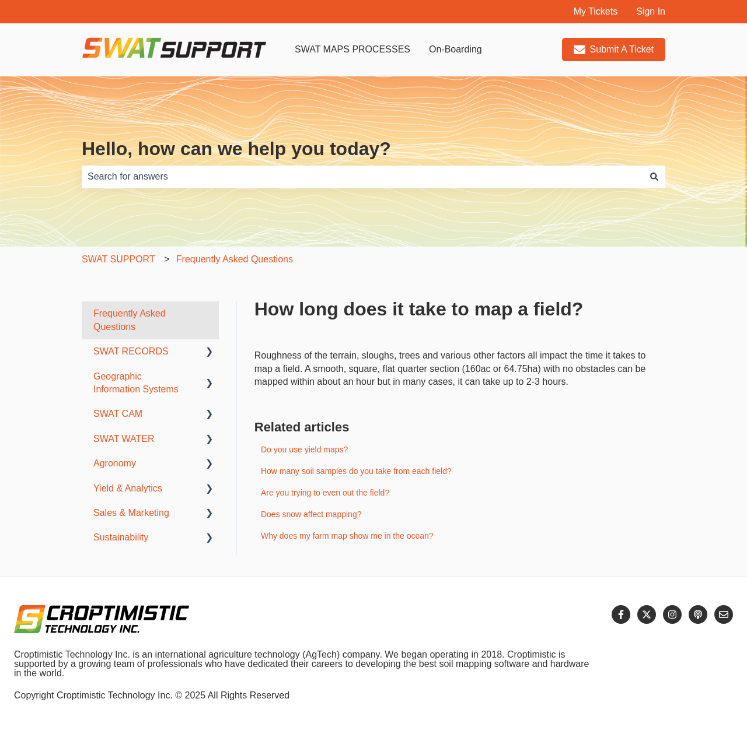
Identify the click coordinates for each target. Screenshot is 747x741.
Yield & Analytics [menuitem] (127, 488)
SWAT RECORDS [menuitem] (131, 351)
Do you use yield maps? (304, 449)
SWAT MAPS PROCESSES (352, 49)
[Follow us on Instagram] (672, 614)
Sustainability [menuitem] (120, 537)
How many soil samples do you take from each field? (356, 471)
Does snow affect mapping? (311, 514)
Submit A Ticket (614, 49)
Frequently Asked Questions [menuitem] (129, 319)
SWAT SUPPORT (118, 259)
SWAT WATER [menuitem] (124, 439)
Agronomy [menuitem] (114, 463)
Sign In (650, 11)
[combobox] (362, 177)
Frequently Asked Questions (234, 259)
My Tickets (596, 11)
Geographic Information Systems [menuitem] (136, 382)
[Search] (654, 177)
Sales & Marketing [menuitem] (131, 513)
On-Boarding (455, 49)
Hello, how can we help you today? (236, 148)
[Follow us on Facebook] (621, 614)
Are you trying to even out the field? (325, 492)
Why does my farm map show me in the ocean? (347, 535)
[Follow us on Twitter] (646, 614)
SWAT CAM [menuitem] (117, 414)
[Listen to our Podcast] (698, 614)
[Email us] (723, 614)
